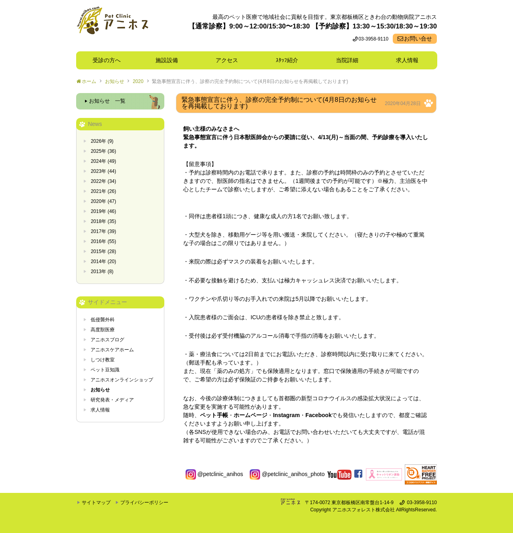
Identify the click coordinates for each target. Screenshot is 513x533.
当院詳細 (347, 60)
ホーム (89, 81)
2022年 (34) (103, 181)
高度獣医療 (103, 329)
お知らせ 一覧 (107, 101)
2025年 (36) (103, 151)
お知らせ (114, 81)
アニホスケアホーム (112, 350)
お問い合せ (418, 38)
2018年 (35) (103, 221)
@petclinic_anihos (214, 474)
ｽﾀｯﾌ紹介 (290, 60)
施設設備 (170, 60)
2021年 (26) (103, 191)
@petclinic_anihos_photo (287, 474)
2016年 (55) (103, 241)
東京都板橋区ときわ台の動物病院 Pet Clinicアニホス (112, 26)
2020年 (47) (103, 201)
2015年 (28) (103, 251)
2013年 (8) (102, 271)
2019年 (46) (103, 211)
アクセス (227, 60)
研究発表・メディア (112, 400)
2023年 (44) (103, 171)
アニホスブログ (107, 339)
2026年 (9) (102, 141)
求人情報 (407, 60)
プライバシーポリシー (144, 502)
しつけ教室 (103, 360)
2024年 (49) (103, 161)
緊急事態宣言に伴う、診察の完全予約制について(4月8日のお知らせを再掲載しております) (250, 81)
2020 (138, 81)
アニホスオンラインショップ (122, 380)
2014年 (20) (103, 261)
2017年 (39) (103, 231)
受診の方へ (107, 60)
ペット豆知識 (105, 370)
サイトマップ (96, 502)
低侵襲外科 (103, 319)
